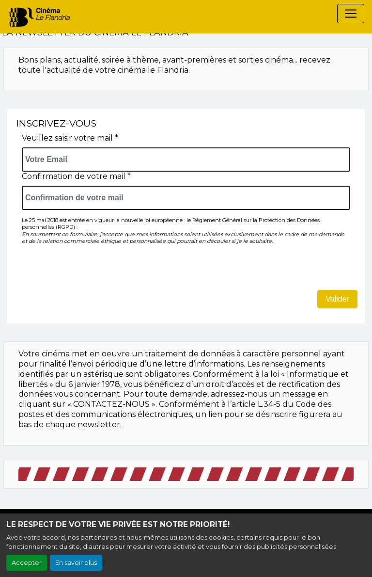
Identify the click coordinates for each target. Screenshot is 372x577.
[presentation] (95, 271)
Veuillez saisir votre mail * (70, 138)
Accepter (27, 562)
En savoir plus (76, 562)
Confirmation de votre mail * (76, 176)
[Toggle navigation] (350, 13)
